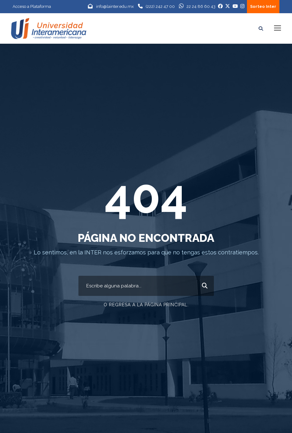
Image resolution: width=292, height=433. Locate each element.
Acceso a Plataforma (32, 6)
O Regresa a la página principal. (146, 303)
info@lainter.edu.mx (115, 6)
